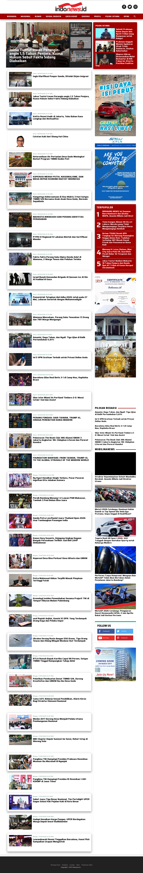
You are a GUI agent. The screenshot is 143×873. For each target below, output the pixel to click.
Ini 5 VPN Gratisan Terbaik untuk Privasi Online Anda (60, 357)
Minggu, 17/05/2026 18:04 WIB (43, 595)
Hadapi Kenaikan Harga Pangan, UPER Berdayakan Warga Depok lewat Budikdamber (59, 820)
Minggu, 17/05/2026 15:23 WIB (43, 736)
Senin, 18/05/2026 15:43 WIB (43, 73)
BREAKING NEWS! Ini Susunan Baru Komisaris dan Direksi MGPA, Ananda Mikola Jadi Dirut (117, 213)
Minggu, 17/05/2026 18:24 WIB (43, 535)
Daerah (86, 16)
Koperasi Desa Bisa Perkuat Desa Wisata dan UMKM (60, 558)
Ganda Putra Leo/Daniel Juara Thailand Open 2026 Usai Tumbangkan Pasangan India (59, 519)
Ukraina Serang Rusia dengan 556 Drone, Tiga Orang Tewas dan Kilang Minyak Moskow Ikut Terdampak (60, 640)
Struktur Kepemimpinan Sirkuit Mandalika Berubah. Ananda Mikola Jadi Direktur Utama (115, 478)
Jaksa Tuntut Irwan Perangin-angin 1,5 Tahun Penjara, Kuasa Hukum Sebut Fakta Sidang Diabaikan (61, 97)
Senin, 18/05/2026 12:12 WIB (42, 254)
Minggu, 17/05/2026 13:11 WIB (43, 796)
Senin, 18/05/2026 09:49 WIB (43, 375)
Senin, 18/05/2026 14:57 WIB (43, 93)
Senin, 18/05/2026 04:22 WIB (43, 455)
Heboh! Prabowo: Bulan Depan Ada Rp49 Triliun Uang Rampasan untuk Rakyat (125, 34)
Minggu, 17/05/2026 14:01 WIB (43, 776)
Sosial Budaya (53, 16)
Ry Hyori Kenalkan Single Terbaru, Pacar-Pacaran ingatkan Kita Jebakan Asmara (58, 479)
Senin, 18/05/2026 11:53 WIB (42, 314)
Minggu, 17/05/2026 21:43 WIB (43, 495)
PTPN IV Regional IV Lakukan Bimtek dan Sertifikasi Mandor (60, 238)
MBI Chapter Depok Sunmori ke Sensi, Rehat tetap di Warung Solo (60, 740)
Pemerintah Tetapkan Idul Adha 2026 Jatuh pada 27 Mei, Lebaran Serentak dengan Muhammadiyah (60, 298)
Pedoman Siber (87, 865)
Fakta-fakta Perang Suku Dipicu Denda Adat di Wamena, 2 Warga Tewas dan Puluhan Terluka (57, 258)
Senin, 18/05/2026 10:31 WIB (42, 355)
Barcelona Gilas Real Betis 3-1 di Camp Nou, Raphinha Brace (60, 379)
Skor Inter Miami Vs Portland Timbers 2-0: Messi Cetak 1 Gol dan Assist (58, 399)
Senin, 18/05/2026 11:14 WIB (42, 334)
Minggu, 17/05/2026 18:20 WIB (43, 555)
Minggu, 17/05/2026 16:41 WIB (43, 656)
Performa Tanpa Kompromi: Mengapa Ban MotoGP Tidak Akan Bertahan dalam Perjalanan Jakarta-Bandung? (115, 577)
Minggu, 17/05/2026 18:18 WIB (43, 575)
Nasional (25, 16)
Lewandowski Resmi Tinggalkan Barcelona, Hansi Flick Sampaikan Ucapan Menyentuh (61, 840)
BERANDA (11, 16)
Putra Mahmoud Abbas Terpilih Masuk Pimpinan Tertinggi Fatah (57, 579)
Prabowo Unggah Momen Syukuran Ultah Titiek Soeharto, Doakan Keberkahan (124, 46)
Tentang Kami (55, 865)
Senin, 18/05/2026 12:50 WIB (43, 194)
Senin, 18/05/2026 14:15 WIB (42, 114)
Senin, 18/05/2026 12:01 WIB (42, 294)
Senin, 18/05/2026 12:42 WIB (43, 214)
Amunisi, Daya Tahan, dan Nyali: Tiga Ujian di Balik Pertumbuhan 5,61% (59, 338)
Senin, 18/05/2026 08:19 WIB (43, 415)
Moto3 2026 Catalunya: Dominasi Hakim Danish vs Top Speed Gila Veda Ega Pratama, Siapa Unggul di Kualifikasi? (115, 510)
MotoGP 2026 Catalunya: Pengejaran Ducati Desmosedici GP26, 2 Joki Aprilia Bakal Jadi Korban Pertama (115, 612)
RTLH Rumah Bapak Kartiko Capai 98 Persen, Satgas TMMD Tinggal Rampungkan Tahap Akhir (60, 660)
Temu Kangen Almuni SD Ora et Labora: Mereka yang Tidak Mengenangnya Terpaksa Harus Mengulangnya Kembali (117, 225)
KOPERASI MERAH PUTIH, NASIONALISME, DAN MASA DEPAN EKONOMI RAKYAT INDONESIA (58, 178)
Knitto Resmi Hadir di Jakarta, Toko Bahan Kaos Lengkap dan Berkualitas (58, 117)
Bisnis (38, 16)
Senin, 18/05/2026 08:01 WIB (43, 435)
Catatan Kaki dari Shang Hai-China (50, 136)
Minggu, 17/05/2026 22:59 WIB (43, 475)
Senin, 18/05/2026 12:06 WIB (43, 274)
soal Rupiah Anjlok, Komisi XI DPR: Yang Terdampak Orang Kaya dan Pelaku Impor (60, 620)
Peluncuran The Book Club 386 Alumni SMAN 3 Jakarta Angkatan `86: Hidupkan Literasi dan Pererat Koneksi (60, 440)
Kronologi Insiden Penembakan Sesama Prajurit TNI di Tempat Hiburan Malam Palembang (61, 599)
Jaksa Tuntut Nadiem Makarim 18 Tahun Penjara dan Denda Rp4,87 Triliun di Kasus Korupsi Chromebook (117, 264)
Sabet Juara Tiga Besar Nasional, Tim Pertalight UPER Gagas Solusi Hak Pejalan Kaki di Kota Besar (61, 800)
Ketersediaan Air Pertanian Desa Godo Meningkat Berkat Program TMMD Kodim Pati (59, 158)
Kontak (72, 865)
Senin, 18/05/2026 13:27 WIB (43, 154)
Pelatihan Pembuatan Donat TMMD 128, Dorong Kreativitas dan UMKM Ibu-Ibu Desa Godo (58, 680)
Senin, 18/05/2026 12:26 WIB (43, 234)
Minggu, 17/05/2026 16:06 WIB (43, 696)
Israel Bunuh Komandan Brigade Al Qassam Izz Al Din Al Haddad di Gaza (60, 278)
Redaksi (65, 865)
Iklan (78, 865)
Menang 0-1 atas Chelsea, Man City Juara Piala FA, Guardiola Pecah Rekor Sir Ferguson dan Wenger (116, 253)
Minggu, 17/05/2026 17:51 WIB (43, 636)
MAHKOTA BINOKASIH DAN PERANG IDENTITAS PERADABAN (58, 218)
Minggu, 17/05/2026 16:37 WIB (43, 676)
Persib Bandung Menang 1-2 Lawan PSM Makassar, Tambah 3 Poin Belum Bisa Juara (59, 499)
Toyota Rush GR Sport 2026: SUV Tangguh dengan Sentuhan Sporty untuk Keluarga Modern (115, 539)
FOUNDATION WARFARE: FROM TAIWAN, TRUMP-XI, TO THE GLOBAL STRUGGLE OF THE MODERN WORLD (61, 459)
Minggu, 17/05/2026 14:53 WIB (43, 756)
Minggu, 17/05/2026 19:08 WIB (43, 515)
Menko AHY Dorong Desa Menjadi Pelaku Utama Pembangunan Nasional (58, 720)
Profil (97, 16)
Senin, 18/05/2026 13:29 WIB (43, 134)
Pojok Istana (112, 16)
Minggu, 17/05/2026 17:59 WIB (43, 616)
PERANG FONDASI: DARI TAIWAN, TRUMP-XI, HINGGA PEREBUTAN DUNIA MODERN (57, 419)
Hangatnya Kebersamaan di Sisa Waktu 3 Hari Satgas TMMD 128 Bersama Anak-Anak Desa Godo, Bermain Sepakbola (61, 199)
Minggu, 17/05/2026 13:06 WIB (43, 816)
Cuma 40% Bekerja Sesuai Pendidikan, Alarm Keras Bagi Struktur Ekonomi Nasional (59, 700)
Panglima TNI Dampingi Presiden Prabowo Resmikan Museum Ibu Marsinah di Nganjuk (60, 760)
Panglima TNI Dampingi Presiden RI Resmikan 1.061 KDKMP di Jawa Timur (59, 780)
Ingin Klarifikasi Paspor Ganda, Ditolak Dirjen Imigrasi (60, 76)
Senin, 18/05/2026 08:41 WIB (43, 395)
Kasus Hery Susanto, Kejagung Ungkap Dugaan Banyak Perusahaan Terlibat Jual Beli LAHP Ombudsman (57, 540)
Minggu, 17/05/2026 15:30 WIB (43, 716)
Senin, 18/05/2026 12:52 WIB (43, 174)
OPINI (126, 16)
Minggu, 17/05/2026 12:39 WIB (43, 836)
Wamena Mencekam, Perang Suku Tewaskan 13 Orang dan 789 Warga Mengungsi (61, 318)
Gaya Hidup (71, 16)
